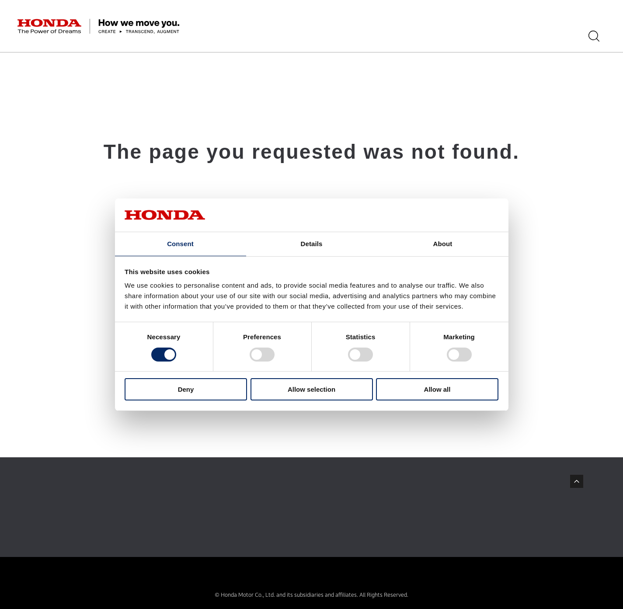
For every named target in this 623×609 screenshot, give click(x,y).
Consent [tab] (180, 243)
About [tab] (442, 243)
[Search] (600, 36)
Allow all (437, 389)
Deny (186, 389)
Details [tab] (312, 243)
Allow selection (311, 389)
